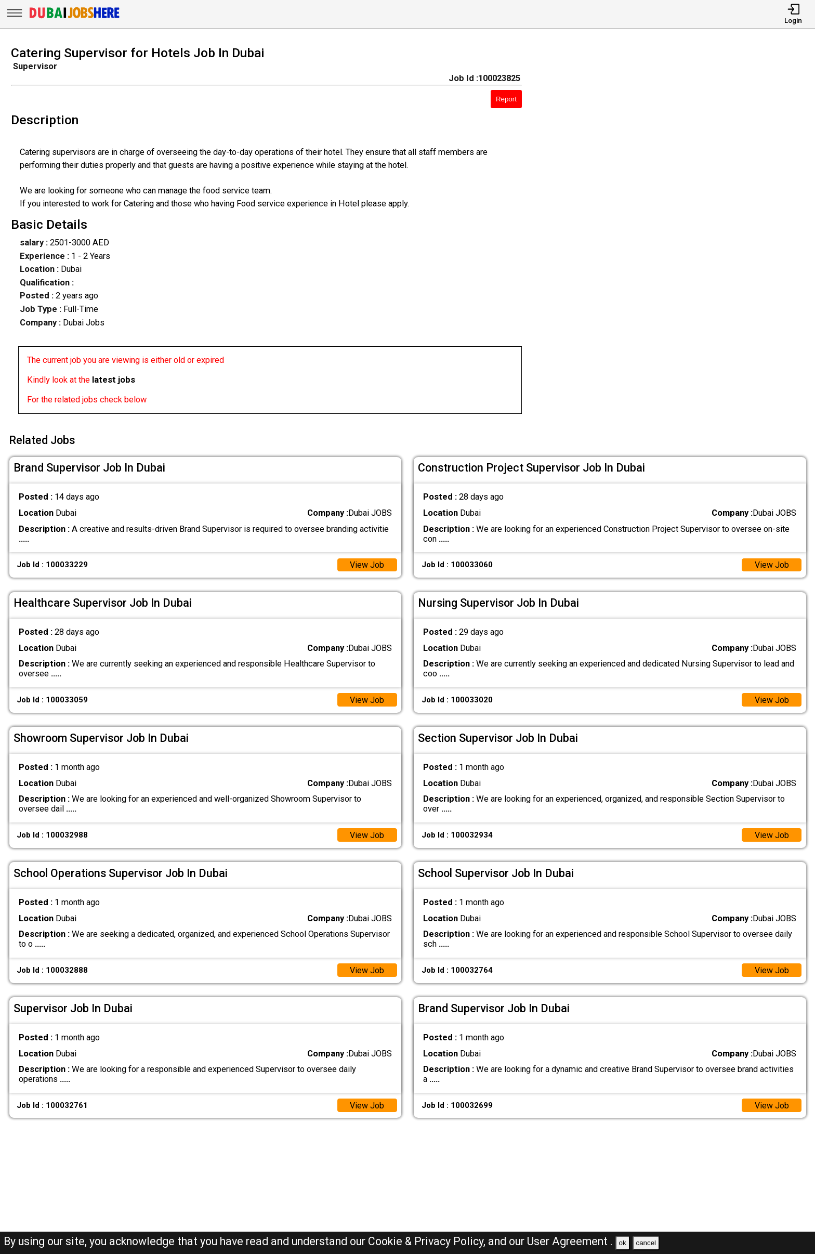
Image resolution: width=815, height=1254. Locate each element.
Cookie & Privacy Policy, (428, 1241)
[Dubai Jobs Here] (74, 18)
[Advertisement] (679, 233)
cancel (646, 1243)
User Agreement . (570, 1241)
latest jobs (113, 380)
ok (622, 1243)
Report (506, 99)
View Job (366, 564)
